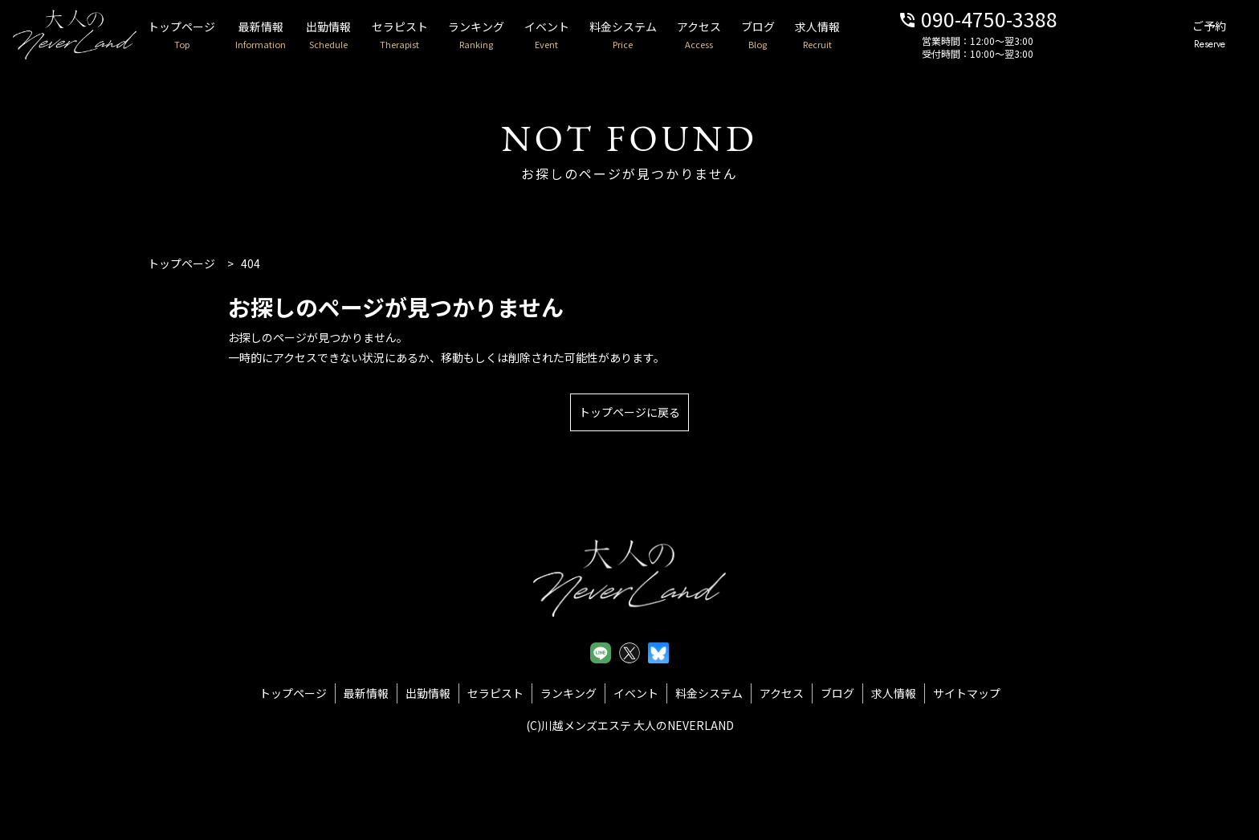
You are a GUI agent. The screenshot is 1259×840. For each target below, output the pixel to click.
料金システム (661, 35)
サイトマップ (966, 693)
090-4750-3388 (1030, 18)
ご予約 (1204, 36)
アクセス (740, 35)
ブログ (803, 35)
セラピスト (425, 35)
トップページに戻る (629, 412)
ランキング (506, 35)
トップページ (196, 35)
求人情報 (866, 35)
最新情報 (280, 35)
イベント (580, 35)
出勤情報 (351, 35)
